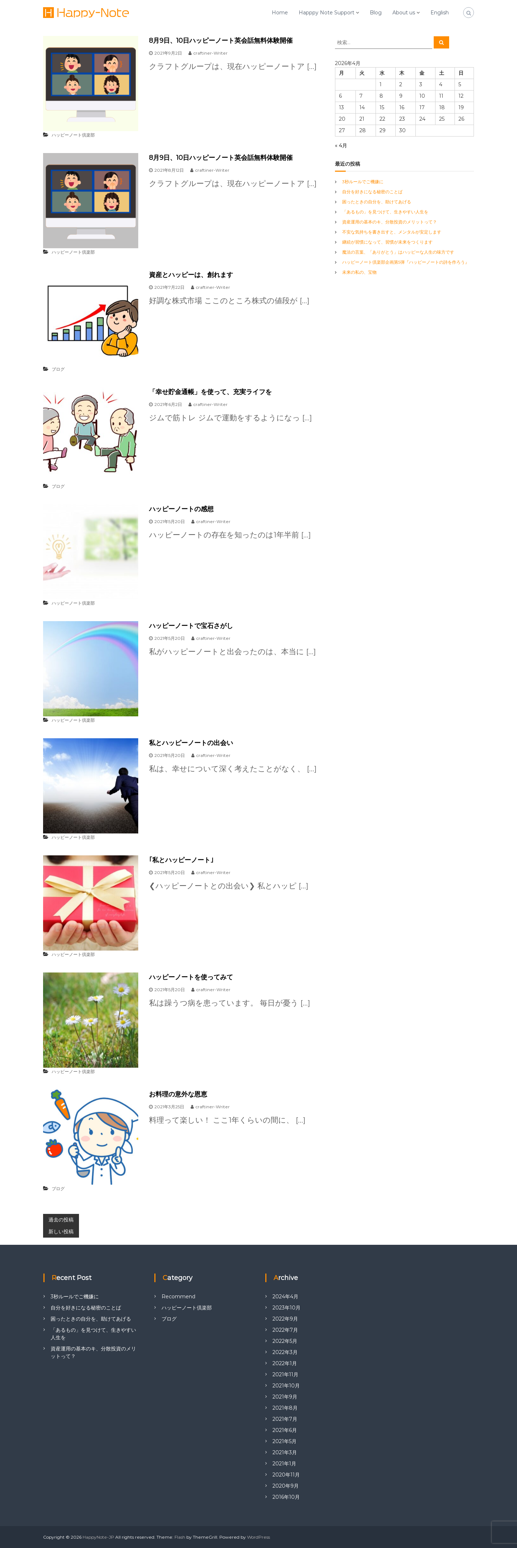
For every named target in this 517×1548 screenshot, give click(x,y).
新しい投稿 (61, 1231)
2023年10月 (287, 1307)
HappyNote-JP (98, 1537)
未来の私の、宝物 (359, 272)
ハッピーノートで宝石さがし (191, 626)
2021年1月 (284, 1463)
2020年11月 (286, 1474)
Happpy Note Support (326, 12)
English (439, 12)
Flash (179, 1537)
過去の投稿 (61, 1219)
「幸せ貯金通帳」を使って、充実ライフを (210, 392)
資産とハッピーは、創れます (191, 275)
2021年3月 (285, 1452)
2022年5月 (285, 1341)
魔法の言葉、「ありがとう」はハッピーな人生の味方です (398, 252)
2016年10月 (286, 1497)
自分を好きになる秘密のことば (372, 191)
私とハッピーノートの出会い (191, 743)
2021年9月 (285, 1397)
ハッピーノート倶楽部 (73, 135)
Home (280, 12)
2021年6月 (285, 1430)
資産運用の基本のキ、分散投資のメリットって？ (389, 222)
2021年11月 (285, 1374)
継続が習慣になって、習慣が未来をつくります (387, 242)
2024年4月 (285, 1296)
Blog (376, 12)
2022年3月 (285, 1352)
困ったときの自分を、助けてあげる (376, 201)
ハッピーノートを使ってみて (191, 977)
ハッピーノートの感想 (181, 509)
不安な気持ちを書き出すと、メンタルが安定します (391, 232)
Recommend (178, 1296)
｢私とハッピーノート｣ (181, 860)
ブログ (58, 369)
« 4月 (341, 145)
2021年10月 (286, 1385)
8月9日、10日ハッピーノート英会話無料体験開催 (221, 41)
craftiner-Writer (211, 53)
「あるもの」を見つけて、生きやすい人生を (385, 211)
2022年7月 (285, 1330)
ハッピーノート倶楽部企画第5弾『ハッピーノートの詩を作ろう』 (405, 262)
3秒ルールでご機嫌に (362, 181)
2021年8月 (285, 1408)
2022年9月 (285, 1319)
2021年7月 (285, 1419)
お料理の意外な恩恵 (178, 1094)
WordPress (258, 1537)
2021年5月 (285, 1441)
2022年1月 (285, 1363)
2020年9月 (286, 1486)
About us (403, 12)
